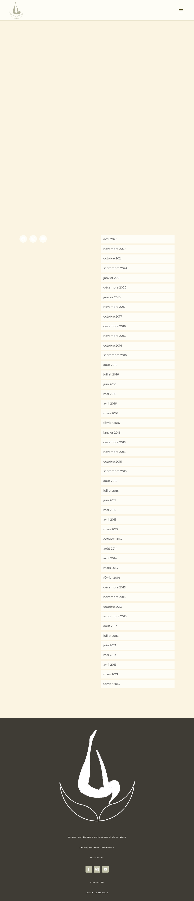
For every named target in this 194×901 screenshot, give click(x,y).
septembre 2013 (115, 616)
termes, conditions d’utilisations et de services (97, 837)
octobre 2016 (112, 345)
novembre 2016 (114, 336)
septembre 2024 (115, 268)
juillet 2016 (111, 374)
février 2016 (111, 423)
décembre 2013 (114, 587)
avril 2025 (110, 239)
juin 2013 (109, 645)
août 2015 (110, 481)
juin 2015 (109, 500)
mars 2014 (110, 568)
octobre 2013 (112, 607)
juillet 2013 (111, 636)
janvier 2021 (111, 278)
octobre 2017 (112, 316)
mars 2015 (110, 529)
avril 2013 (110, 664)
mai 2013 (109, 655)
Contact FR (97, 882)
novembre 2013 (114, 597)
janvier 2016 (111, 432)
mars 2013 (110, 674)
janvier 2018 (111, 297)
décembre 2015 (114, 442)
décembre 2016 (114, 326)
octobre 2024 (113, 258)
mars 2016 (110, 413)
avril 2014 (110, 558)
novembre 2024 (114, 249)
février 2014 (111, 577)
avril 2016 (110, 403)
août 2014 (110, 548)
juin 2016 (109, 384)
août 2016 (110, 365)
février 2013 (111, 684)
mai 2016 (109, 394)
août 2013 (110, 626)
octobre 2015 (112, 461)
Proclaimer (97, 857)
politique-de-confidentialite (97, 847)
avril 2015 (110, 519)
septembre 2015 (115, 471)
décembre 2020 (115, 287)
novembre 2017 (114, 307)
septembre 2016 (115, 355)
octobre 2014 (112, 539)
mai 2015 (109, 510)
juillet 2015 (111, 491)
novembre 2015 (114, 452)
